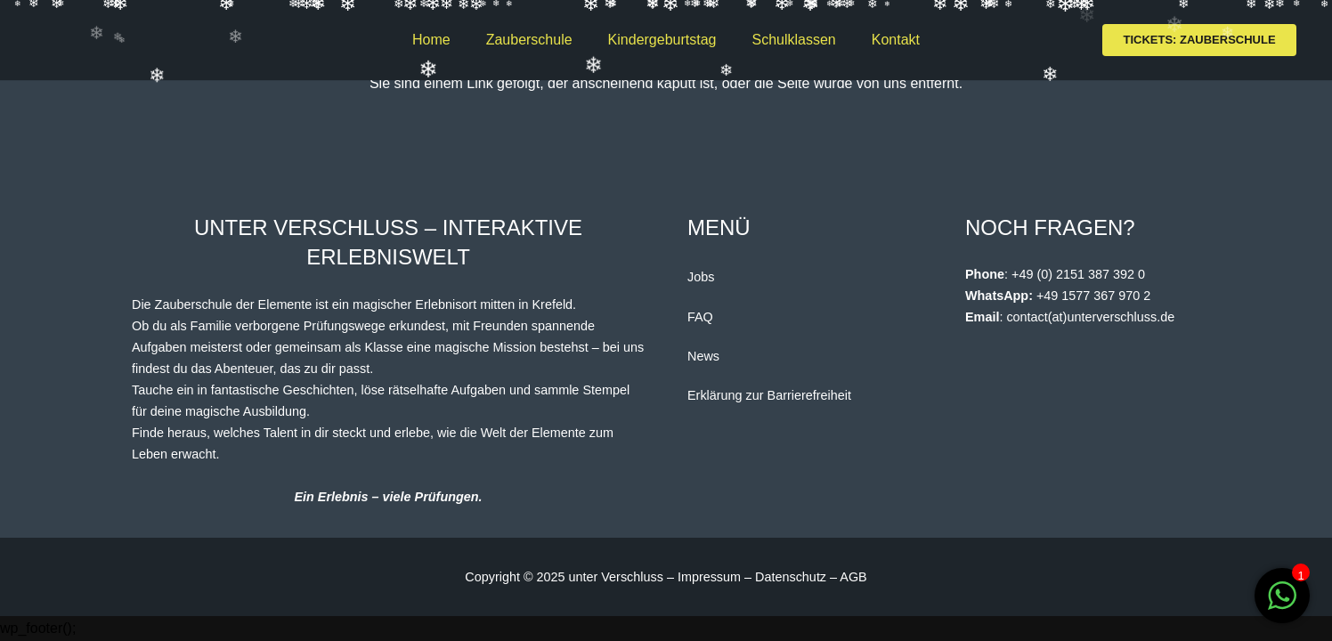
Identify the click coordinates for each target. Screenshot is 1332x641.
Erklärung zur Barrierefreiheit (769, 395)
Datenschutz (790, 577)
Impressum (711, 577)
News (703, 356)
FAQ (700, 317)
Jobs (700, 277)
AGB (853, 577)
